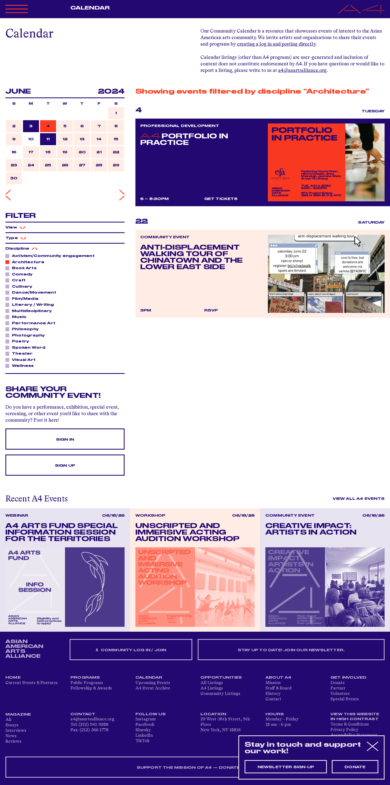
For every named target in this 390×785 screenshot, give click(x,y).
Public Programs (86, 683)
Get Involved (348, 677)
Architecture (26, 262)
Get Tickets (221, 199)
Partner (338, 688)
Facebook (144, 725)
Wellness (21, 365)
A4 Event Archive (152, 688)
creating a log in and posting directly (276, 44)
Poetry (18, 341)
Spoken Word (27, 347)
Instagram (145, 719)
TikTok (142, 741)
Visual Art (22, 359)
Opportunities (221, 677)
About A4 (278, 677)
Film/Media (23, 298)
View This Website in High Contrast (354, 717)
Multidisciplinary (30, 311)
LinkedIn (144, 735)
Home (13, 677)
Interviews (15, 731)
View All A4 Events (359, 498)
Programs (85, 677)
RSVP (211, 310)
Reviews (13, 741)
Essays (11, 725)
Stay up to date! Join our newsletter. (291, 650)
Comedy (20, 274)
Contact (273, 699)
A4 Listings (211, 688)
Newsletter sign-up (286, 767)
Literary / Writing (31, 304)
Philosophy (23, 329)
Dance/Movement (32, 292)
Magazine (18, 714)
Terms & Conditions (349, 724)
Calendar (90, 7)
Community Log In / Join (131, 650)
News (11, 736)
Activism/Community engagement (51, 255)
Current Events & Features (31, 683)
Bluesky (143, 730)
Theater (20, 353)
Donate (337, 683)
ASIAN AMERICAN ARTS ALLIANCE (24, 649)
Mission (273, 683)
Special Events (344, 699)
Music (17, 316)
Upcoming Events (152, 683)
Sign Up (65, 465)
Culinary (20, 286)
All (8, 720)
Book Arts (22, 268)
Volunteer (340, 694)
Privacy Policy (344, 730)
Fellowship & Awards (91, 688)
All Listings (211, 683)
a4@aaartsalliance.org (302, 70)
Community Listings (220, 694)
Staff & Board (278, 688)
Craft (17, 280)
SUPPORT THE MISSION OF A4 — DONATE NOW (195, 767)
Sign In (65, 439)
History (273, 694)
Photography (26, 335)
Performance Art (32, 323)
